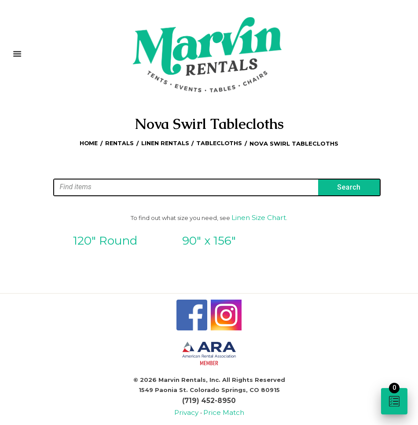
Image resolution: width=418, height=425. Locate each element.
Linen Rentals (165, 142)
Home (87, 142)
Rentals (118, 142)
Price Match (222, 406)
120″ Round (105, 238)
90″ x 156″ (209, 238)
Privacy (191, 406)
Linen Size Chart (259, 216)
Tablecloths (220, 142)
